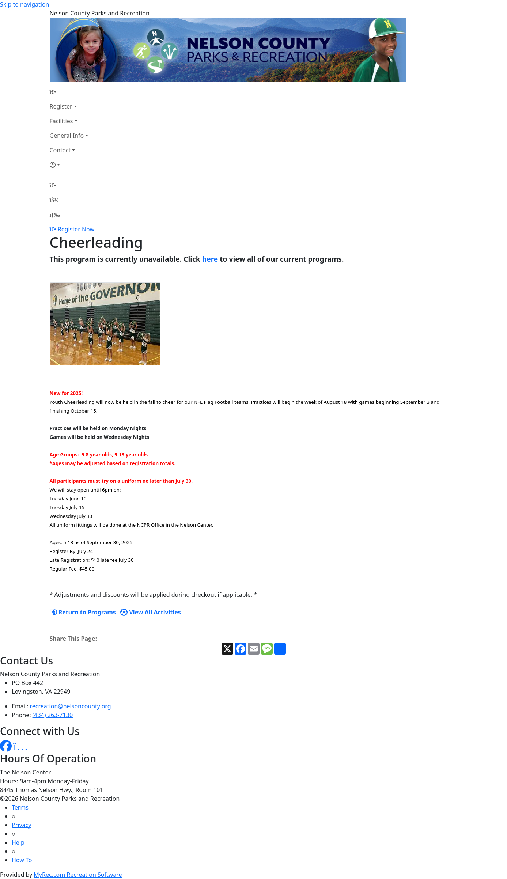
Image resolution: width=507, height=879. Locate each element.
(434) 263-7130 (53, 715)
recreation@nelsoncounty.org (70, 706)
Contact (60, 150)
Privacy (21, 825)
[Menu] (55, 214)
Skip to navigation (24, 4)
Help (18, 842)
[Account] (69, 165)
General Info (67, 136)
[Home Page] (69, 91)
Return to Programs (83, 612)
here (210, 259)
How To (22, 860)
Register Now (76, 229)
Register (61, 106)
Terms (20, 807)
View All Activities (150, 612)
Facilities (61, 121)
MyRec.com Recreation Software (78, 875)
